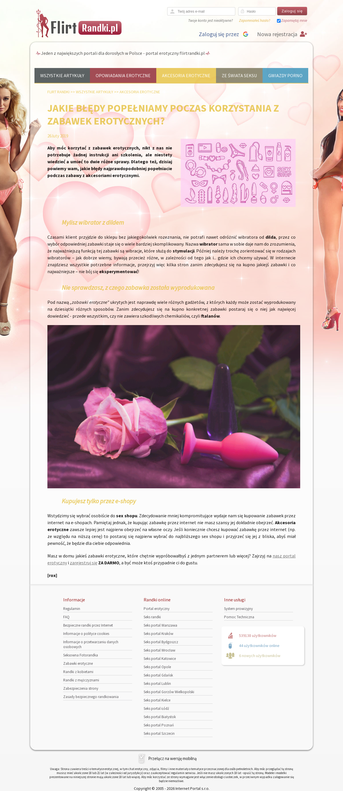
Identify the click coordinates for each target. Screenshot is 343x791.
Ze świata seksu (239, 75)
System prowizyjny (238, 608)
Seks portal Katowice (160, 658)
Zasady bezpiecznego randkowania (91, 696)
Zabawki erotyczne (78, 663)
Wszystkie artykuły (62, 75)
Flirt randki (58, 91)
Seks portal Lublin (157, 683)
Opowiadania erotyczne (123, 75)
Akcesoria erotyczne (186, 75)
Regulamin (71, 608)
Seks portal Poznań (159, 725)
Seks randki (152, 617)
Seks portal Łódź (156, 708)
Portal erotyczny (156, 608)
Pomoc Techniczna (239, 617)
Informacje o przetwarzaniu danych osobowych (90, 644)
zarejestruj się (83, 562)
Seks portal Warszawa (160, 625)
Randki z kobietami (78, 671)
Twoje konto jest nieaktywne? (210, 20)
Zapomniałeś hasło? (254, 20)
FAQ (66, 617)
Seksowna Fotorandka (80, 655)
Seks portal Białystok (160, 716)
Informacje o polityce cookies (86, 633)
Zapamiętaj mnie (294, 20)
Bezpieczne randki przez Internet (88, 625)
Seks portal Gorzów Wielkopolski (169, 691)
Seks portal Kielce (157, 700)
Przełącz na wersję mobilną (172, 758)
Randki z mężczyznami (81, 680)
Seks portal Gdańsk (158, 675)
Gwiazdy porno (285, 75)
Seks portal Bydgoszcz (161, 642)
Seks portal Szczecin (159, 733)
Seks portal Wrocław (159, 650)
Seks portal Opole (157, 666)
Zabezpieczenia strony (80, 688)
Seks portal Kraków (158, 633)
